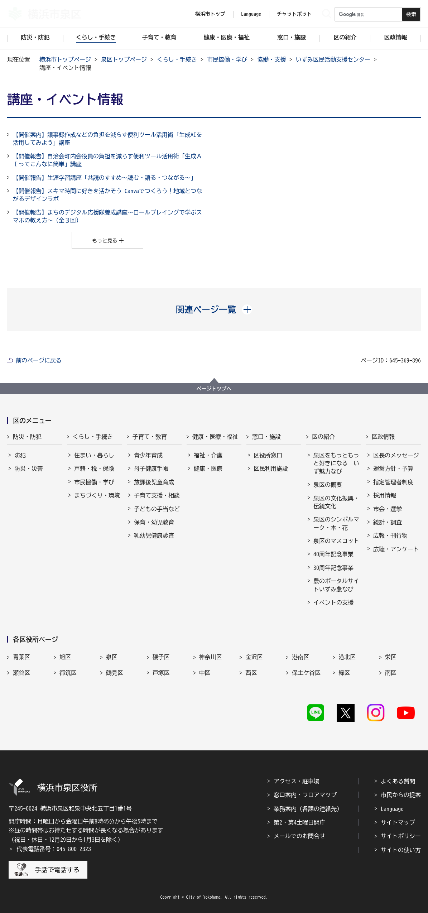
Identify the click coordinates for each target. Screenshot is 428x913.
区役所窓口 (268, 455)
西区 (251, 673)
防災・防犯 (27, 436)
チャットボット (294, 13)
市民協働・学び (227, 59)
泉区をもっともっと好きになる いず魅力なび (336, 463)
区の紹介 (323, 436)
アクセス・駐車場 (296, 781)
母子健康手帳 (151, 468)
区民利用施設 (271, 468)
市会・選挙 (387, 509)
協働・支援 (271, 59)
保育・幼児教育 (154, 522)
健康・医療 (208, 468)
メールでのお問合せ (299, 836)
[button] (214, 309)
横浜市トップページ (65, 59)
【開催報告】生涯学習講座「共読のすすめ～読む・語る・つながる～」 (104, 178)
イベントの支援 (333, 602)
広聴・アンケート (396, 549)
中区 (205, 673)
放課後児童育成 (154, 482)
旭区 (65, 657)
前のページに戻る (39, 360)
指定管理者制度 (393, 482)
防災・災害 (28, 468)
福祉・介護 (208, 455)
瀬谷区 (21, 673)
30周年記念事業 (333, 568)
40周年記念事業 (333, 554)
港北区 (347, 657)
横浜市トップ (210, 13)
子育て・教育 (150, 436)
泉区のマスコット (336, 541)
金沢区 (254, 657)
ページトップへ (214, 388)
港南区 (300, 657)
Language (392, 809)
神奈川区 (210, 657)
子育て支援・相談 (157, 495)
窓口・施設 (266, 436)
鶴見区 (114, 673)
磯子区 (161, 657)
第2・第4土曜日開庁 (299, 822)
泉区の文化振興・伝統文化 (336, 502)
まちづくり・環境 (97, 495)
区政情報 (383, 436)
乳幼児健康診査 (154, 535)
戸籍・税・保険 (94, 468)
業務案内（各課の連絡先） (308, 809)
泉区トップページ (124, 59)
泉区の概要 (327, 484)
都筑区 (68, 673)
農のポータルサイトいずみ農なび (336, 585)
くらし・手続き (177, 59)
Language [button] (251, 13)
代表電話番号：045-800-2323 (53, 849)
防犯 (20, 455)
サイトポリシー (401, 836)
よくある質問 (398, 781)
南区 (390, 673)
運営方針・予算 (393, 468)
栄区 (390, 657)
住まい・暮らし (94, 455)
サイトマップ (398, 822)
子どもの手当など (157, 509)
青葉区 (21, 657)
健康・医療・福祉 (215, 436)
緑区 (344, 673)
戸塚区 (161, 673)
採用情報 (384, 495)
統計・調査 (387, 522)
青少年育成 (148, 455)
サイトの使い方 (401, 850)
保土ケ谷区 (306, 673)
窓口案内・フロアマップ (305, 795)
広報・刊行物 (390, 535)
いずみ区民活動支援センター (333, 59)
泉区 (111, 657)
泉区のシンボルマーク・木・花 (336, 523)
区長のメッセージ (396, 455)
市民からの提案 (401, 795)
